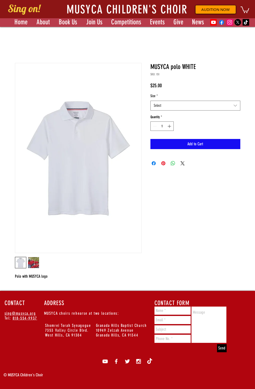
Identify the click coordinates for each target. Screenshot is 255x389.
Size (154, 96)
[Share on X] (183, 163)
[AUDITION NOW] (215, 9)
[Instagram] (229, 22)
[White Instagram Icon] (138, 361)
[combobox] (195, 106)
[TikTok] (246, 22)
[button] (245, 9)
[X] (237, 22)
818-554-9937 (25, 318)
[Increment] (170, 126)
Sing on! (24, 8)
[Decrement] (154, 126)
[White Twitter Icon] (127, 361)
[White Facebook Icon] (116, 361)
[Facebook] (221, 22)
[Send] (222, 348)
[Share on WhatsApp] (173, 163)
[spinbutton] (162, 126)
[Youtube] (213, 22)
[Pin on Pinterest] (163, 163)
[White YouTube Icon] (105, 361)
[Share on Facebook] (154, 163)
